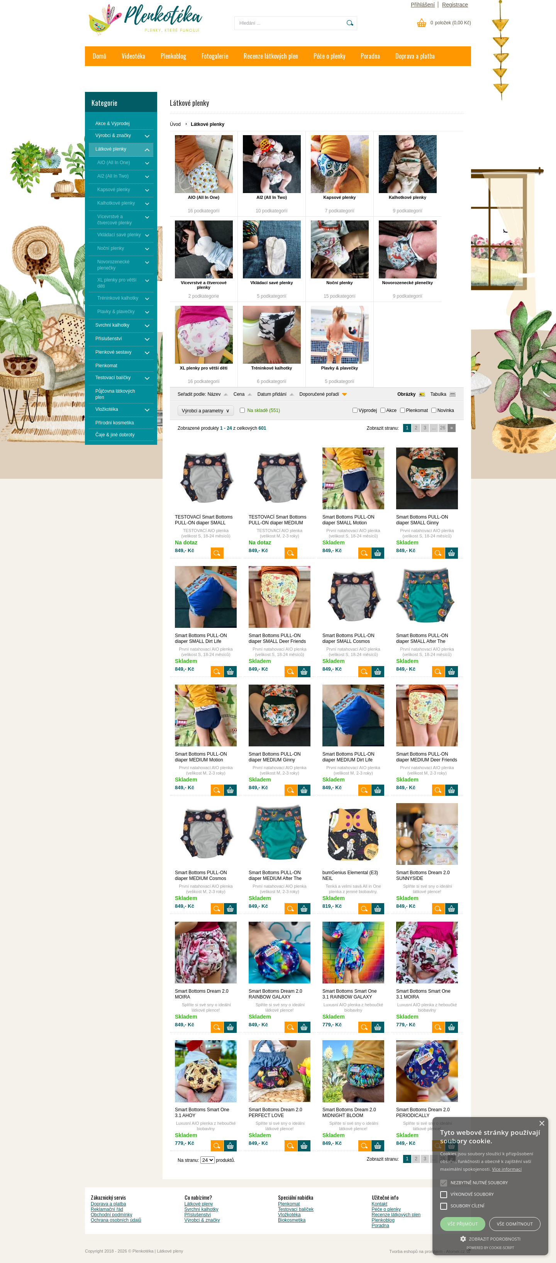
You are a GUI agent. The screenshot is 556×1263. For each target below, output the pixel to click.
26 (442, 428)
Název (213, 394)
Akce (391, 410)
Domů (99, 56)
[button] (490, 1238)
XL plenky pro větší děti (203, 368)
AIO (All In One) (203, 197)
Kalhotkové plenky (407, 197)
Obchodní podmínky (111, 1214)
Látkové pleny (199, 1204)
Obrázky (406, 394)
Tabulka (438, 394)
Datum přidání (272, 394)
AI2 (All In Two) (271, 197)
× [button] (541, 1124)
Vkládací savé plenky (271, 282)
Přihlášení (423, 5)
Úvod (175, 124)
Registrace (455, 5)
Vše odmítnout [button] (515, 1224)
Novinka (445, 410)
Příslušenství (198, 1214)
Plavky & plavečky (339, 368)
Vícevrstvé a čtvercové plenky (204, 285)
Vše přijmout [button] (463, 1224)
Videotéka (133, 56)
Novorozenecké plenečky (407, 282)
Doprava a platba (415, 56)
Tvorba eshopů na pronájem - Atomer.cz (430, 1251)
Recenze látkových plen (271, 56)
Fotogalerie (215, 56)
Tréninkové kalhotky (271, 368)
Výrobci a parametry (206, 411)
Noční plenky (339, 282)
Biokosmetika (291, 1220)
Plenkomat (417, 410)
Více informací (507, 1169)
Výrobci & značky (202, 1220)
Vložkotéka (289, 1214)
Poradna (370, 56)
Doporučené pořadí (319, 394)
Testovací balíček (296, 1209)
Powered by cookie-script (490, 1247)
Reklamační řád (107, 1209)
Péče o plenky (329, 56)
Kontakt (102, 75)
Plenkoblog (173, 56)
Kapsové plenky (340, 197)
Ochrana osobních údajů (116, 1220)
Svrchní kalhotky (202, 1209)
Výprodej (368, 410)
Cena (239, 394)
